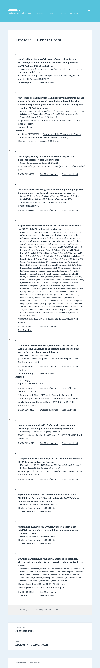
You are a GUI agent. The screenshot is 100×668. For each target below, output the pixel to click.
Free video (45, 511)
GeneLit (14, 9)
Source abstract (26, 127)
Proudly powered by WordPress (28, 663)
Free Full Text (47, 82)
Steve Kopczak (41, 609)
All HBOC (55, 609)
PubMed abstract (49, 174)
